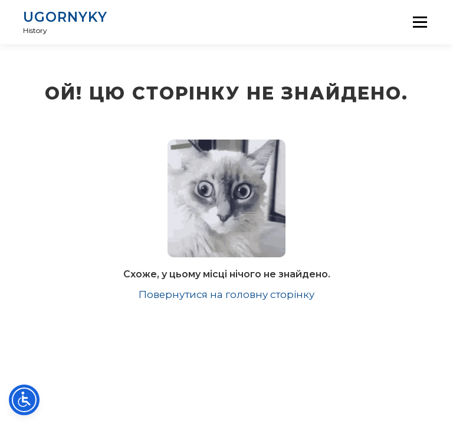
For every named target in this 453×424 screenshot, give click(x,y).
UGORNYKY (65, 17)
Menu (419, 22)
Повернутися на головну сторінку (226, 294)
